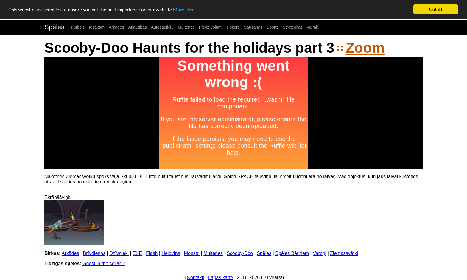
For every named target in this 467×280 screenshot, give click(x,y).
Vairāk (312, 27)
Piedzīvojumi (210, 27)
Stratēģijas (293, 27)
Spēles (54, 27)
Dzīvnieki (119, 253)
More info (183, 9)
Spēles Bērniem (292, 253)
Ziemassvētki (344, 253)
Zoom (365, 48)
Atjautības (137, 27)
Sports (272, 27)
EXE (137, 253)
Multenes (186, 27)
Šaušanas (253, 27)
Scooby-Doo (240, 253)
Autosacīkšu (162, 27)
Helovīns (170, 253)
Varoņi (319, 253)
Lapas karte (220, 277)
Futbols (78, 27)
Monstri (192, 253)
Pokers (233, 27)
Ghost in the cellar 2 (103, 263)
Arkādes (116, 27)
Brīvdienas (94, 253)
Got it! (435, 9)
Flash (152, 253)
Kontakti (195, 277)
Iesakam (97, 27)
